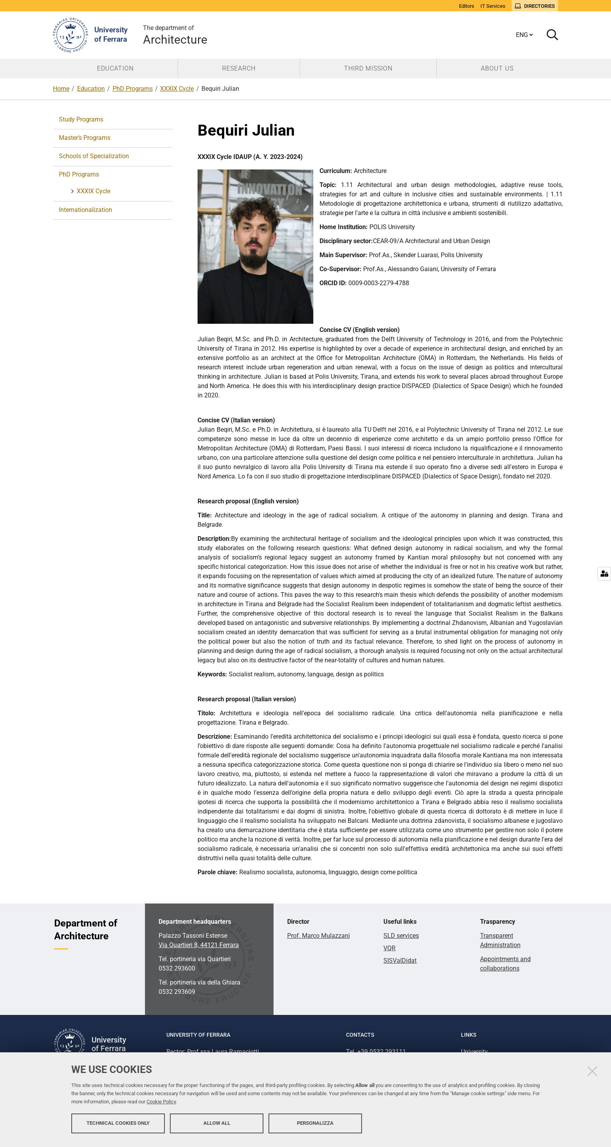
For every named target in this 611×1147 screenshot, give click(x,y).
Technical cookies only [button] (118, 1126)
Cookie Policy (161, 1105)
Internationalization (85, 210)
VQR (389, 948)
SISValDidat (400, 960)
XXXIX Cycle (177, 88)
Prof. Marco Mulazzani (318, 935)
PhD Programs (133, 88)
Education (91, 88)
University (474, 1051)
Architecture (175, 34)
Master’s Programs (84, 137)
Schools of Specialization (94, 156)
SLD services (401, 935)
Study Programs (81, 119)
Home (61, 88)
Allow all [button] (216, 1126)
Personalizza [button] (315, 1126)
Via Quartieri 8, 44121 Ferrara (199, 945)
